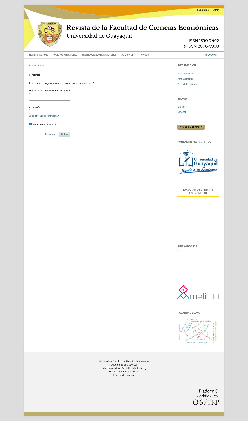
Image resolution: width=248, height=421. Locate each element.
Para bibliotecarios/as (188, 84)
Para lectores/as (185, 73)
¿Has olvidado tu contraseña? (44, 116)
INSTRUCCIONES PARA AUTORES (99, 55)
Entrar (216, 10)
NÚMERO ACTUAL (38, 55)
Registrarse (203, 10)
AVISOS (145, 55)
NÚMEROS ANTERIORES (65, 55)
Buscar (210, 55)
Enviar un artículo (191, 127)
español (181, 112)
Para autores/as (185, 78)
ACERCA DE (127, 55)
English (181, 106)
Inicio (32, 65)
